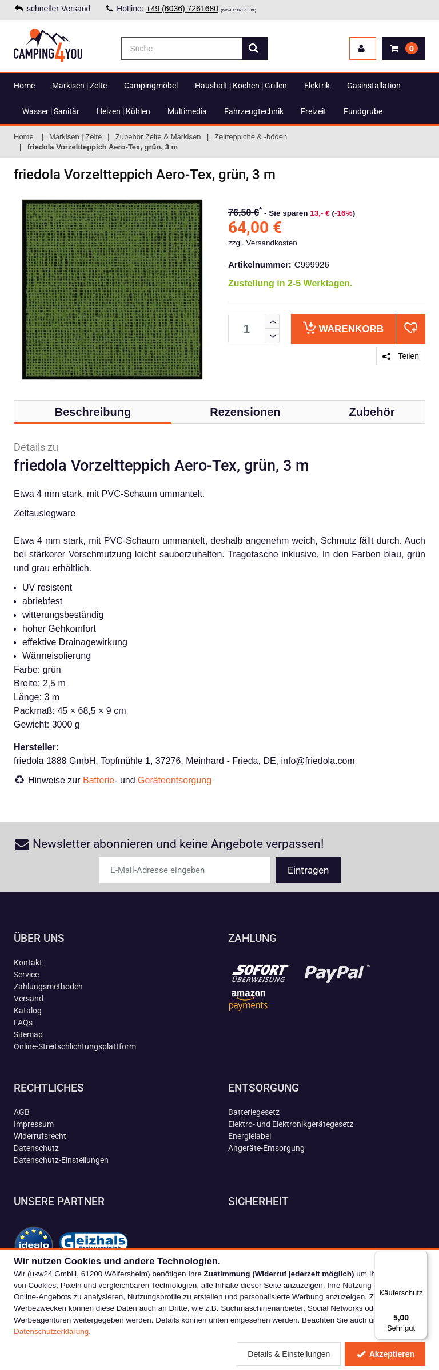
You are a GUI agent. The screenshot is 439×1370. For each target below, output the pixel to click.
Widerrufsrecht (40, 1136)
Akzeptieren (385, 1354)
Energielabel (249, 1136)
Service (26, 974)
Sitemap (28, 1034)
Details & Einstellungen (289, 1354)
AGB (22, 1112)
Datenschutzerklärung (51, 1331)
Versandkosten (271, 243)
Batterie (98, 780)
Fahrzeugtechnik (254, 111)
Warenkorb (343, 327)
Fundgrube (363, 111)
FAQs (23, 1022)
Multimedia (187, 111)
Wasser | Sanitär (50, 111)
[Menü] (421, 1257)
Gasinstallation (374, 85)
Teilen (400, 356)
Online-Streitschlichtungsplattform (75, 1046)
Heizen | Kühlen (123, 111)
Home (24, 85)
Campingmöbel (151, 85)
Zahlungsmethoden (48, 986)
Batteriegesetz (254, 1112)
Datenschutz (36, 1148)
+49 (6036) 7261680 (182, 8)
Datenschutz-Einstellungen (61, 1160)
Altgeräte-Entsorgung (266, 1148)
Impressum (34, 1124)
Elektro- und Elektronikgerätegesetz (290, 1124)
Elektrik (317, 85)
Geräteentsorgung (174, 780)
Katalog (28, 1010)
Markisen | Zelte (79, 85)
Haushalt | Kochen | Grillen (241, 85)
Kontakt (28, 962)
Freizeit (313, 111)
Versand (28, 998)
